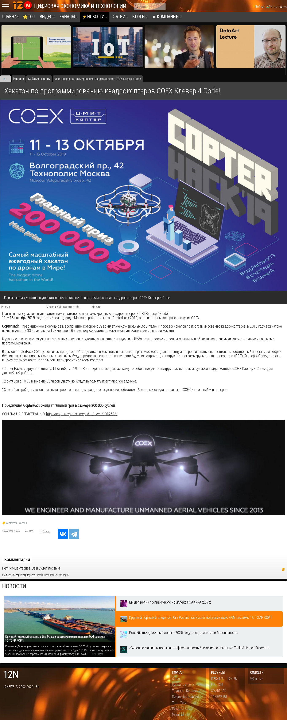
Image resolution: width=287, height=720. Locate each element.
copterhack (12, 523)
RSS (283, 569)
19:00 (77, 368)
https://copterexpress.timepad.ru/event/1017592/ (81, 414)
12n (10, 675)
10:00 (26, 381)
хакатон (23, 523)
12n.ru (46, 531)
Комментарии (17, 559)
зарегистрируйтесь (26, 575)
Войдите (6, 575)
